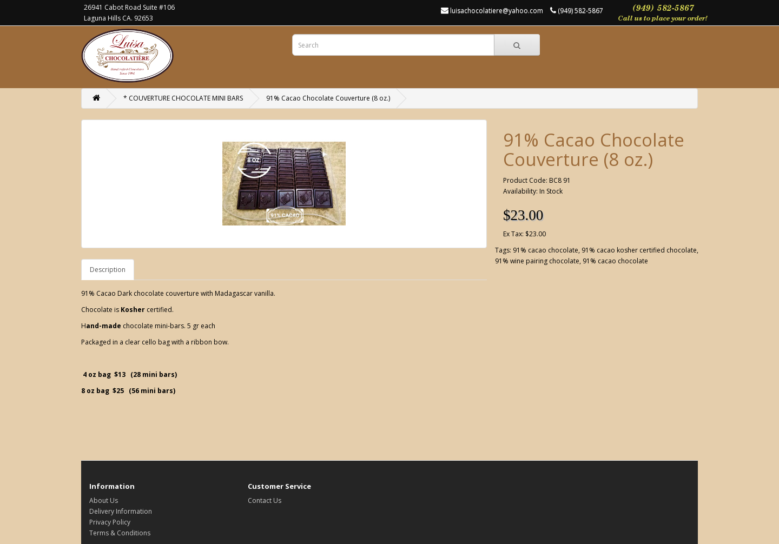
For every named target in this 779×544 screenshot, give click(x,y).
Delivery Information (120, 511)
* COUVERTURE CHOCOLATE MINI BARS (183, 98)
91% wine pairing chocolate (537, 261)
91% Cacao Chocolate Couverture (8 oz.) (328, 98)
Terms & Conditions (119, 533)
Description (108, 269)
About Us (103, 500)
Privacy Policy (109, 522)
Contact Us (264, 500)
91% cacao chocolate (545, 250)
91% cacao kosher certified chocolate (639, 250)
